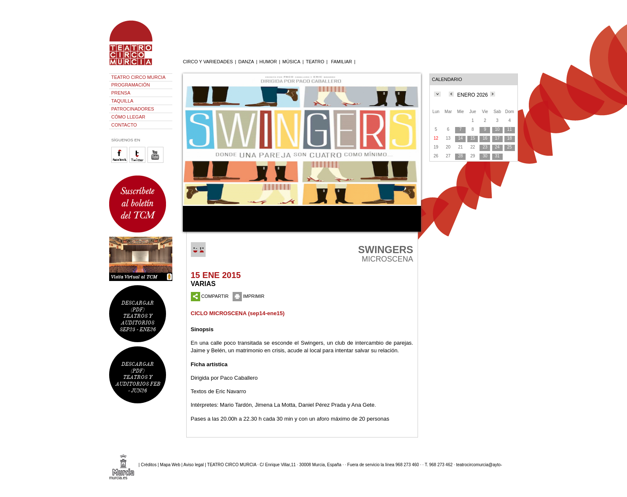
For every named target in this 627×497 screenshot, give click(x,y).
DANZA (246, 61)
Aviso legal (193, 464)
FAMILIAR (341, 61)
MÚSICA (291, 61)
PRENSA (120, 92)
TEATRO (315, 61)
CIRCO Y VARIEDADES (208, 61)
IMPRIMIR (249, 296)
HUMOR (268, 61)
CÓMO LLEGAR (128, 116)
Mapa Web (170, 464)
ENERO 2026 (472, 95)
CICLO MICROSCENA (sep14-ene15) (238, 313)
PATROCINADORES (132, 108)
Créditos (148, 464)
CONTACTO (124, 124)
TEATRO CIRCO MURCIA (138, 77)
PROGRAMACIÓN (130, 84)
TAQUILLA (122, 100)
